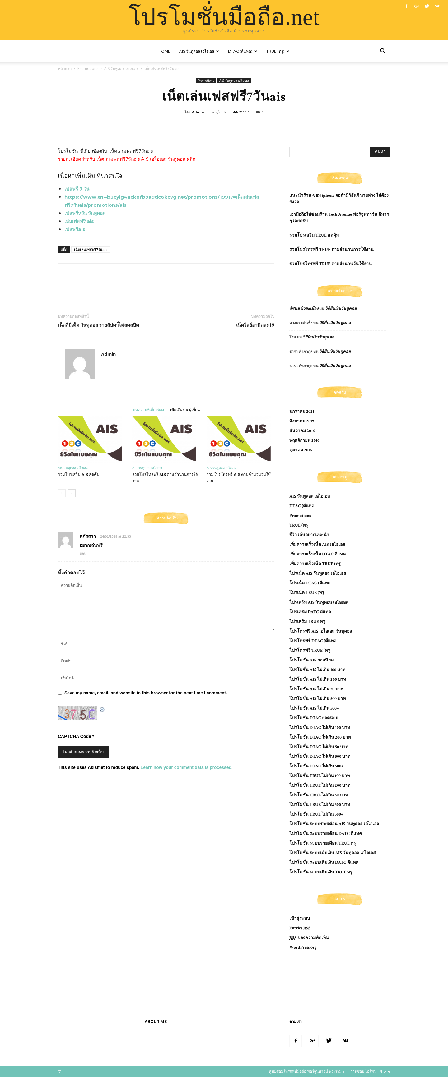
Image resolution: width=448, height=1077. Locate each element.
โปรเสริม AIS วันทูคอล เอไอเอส (318, 602)
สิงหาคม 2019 (301, 421)
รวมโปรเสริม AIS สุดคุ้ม (79, 474)
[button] (382, 52)
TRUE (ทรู (298, 525)
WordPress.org (303, 947)
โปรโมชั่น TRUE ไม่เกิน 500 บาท (319, 805)
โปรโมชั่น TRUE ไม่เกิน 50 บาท (318, 795)
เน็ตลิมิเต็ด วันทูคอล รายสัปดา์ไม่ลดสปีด (98, 325)
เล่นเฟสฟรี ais (79, 221)
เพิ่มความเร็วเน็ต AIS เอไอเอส (317, 544)
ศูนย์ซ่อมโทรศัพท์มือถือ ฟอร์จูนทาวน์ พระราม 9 (307, 1071)
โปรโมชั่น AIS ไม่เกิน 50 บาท (316, 689)
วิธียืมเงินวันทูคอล (341, 308)
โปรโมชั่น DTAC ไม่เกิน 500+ (316, 766)
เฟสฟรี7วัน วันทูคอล (84, 213)
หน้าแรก (65, 68)
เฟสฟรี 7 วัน (76, 189)
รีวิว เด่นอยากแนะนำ (309, 535)
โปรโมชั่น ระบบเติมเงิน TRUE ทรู (320, 872)
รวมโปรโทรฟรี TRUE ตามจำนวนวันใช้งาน (330, 264)
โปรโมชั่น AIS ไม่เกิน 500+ (314, 708)
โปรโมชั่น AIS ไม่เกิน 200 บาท (317, 679)
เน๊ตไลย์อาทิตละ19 (255, 325)
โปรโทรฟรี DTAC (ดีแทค (312, 641)
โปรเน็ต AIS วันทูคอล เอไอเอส (317, 573)
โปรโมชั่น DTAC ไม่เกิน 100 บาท (319, 727)
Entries (299, 928)
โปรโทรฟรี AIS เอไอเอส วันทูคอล (320, 631)
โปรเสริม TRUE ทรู (307, 621)
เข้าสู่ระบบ (299, 918)
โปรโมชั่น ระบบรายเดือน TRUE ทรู (322, 843)
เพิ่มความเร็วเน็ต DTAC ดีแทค (317, 554)
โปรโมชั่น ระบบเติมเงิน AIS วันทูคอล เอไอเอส (332, 853)
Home (164, 51)
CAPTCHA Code (74, 736)
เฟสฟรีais (74, 229)
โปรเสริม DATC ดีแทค (310, 612)
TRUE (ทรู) (277, 51)
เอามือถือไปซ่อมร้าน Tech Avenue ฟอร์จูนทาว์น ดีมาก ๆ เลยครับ (339, 218)
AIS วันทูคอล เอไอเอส (199, 51)
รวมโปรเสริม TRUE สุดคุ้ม (314, 235)
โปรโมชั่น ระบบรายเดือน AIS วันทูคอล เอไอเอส (334, 824)
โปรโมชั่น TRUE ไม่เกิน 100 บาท (319, 776)
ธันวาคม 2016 (302, 431)
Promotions (87, 68)
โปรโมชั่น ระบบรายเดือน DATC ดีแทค (325, 833)
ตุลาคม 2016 (300, 450)
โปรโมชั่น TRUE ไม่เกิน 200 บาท (319, 785)
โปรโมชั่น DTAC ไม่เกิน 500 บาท (319, 756)
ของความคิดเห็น (309, 938)
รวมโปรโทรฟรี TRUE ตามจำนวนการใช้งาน (331, 249)
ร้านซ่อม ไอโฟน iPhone (370, 1071)
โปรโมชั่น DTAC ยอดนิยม (313, 718)
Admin (198, 112)
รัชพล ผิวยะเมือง (303, 308)
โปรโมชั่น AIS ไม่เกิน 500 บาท (317, 699)
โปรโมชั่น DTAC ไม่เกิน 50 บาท (318, 747)
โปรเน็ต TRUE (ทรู (306, 593)
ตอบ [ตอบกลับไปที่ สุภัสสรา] (83, 553)
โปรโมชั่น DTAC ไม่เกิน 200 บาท (320, 737)
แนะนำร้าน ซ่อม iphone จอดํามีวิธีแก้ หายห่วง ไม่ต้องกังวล (339, 199)
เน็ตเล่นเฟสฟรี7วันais (90, 249)
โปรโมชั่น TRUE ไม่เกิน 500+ (316, 814)
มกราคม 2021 (301, 411)
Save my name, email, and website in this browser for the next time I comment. (145, 692)
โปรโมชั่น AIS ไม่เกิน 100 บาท (317, 670)
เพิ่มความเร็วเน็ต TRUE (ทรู (315, 564)
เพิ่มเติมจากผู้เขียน (185, 409)
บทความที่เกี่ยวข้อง (148, 409)
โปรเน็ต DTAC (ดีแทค (309, 583)
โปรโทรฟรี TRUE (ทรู (309, 650)
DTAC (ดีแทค (301, 506)
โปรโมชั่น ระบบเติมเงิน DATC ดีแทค (323, 862)
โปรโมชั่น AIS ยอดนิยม (311, 660)
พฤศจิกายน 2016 (304, 440)
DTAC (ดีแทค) (242, 51)
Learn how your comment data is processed (186, 767)
